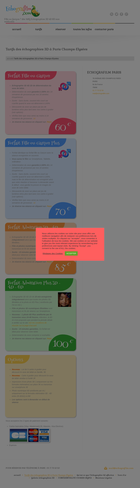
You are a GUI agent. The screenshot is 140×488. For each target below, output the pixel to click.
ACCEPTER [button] (71, 253)
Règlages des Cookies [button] (53, 253)
